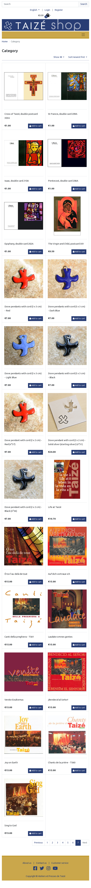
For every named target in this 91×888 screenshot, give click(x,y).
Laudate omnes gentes (60, 636)
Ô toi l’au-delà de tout (16, 574)
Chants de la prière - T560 (61, 762)
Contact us (41, 863)
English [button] (34, 10)
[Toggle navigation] (83, 34)
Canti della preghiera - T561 (19, 636)
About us (27, 863)
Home (5, 41)
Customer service (59, 863)
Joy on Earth (11, 762)
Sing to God (10, 825)
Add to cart (35, 126)
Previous (38, 842)
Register (59, 10)
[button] (44, 15)
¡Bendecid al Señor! (58, 699)
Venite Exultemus (14, 699)
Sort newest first (76, 57)
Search (83, 4)
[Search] (40, 4)
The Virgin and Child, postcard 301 (66, 243)
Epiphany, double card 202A (19, 243)
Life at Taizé (54, 507)
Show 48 (58, 57)
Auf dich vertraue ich (59, 574)
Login (47, 10)
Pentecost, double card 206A (63, 180)
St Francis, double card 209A (62, 114)
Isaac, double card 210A (17, 180)
